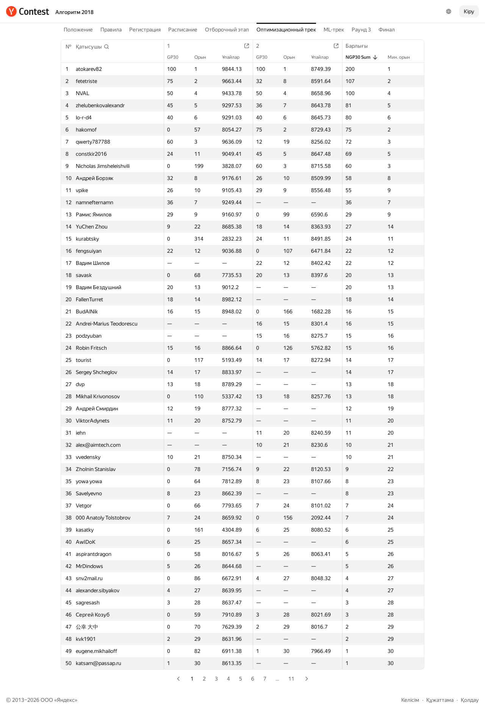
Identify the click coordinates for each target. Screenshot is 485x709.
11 (291, 679)
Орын (204, 57)
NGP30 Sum (362, 57)
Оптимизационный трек (286, 30)
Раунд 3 (361, 30)
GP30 (176, 57)
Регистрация (145, 30)
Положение (78, 30)
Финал (387, 30)
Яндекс (66, 700)
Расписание (182, 30)
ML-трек (334, 30)
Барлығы (360, 46)
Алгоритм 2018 (74, 12)
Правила (111, 30)
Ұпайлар (234, 57)
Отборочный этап (227, 30)
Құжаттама (440, 700)
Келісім (410, 700)
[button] (93, 47)
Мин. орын (403, 57)
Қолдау (470, 700)
